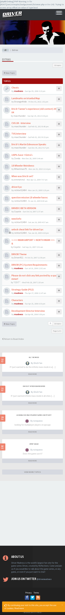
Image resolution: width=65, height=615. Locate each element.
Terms (36, 592)
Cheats (15, 87)
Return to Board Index (13, 339)
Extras (6, 59)
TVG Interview (18, 133)
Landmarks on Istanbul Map (25, 98)
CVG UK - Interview (21, 123)
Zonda (17, 158)
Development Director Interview (28, 310)
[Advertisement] (32, 513)
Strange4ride (20, 101)
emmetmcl (19, 179)
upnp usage (34, 444)
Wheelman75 (20, 168)
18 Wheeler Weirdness (22, 165)
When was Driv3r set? (22, 176)
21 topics (57, 65)
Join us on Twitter (31, 579)
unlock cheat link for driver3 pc (27, 229)
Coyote (17, 211)
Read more (19, 608)
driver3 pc (16, 186)
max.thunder (20, 115)
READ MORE (32, 374)
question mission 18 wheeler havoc (29, 197)
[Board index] (5, 50)
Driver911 (18, 257)
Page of (57, 331)
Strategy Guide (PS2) (22, 289)
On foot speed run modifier (34, 386)
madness (18, 91)
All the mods (34, 357)
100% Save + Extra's (21, 154)
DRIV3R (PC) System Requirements (29, 264)
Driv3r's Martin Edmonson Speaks (28, 144)
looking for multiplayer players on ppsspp (33, 415)
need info (16, 218)
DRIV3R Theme (19, 254)
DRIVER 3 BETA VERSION (23, 208)
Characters (17, 300)
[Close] (62, 604)
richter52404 (20, 190)
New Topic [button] (9, 73)
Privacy (28, 592)
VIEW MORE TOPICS (32, 472)
